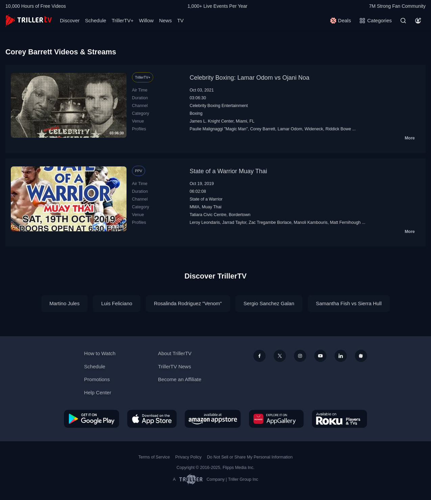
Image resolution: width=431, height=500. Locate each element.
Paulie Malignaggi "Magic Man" (218, 129)
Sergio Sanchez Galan (269, 303)
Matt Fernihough (345, 222)
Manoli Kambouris (310, 222)
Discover (70, 20)
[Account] (418, 20)
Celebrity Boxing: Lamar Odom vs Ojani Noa (249, 77)
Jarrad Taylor (234, 222)
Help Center (97, 392)
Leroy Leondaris (204, 222)
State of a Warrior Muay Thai (228, 171)
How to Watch (100, 353)
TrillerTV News (174, 366)
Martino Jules (64, 303)
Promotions (97, 379)
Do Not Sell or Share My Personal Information (250, 457)
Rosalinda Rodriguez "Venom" (188, 303)
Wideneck (313, 129)
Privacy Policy (188, 457)
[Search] (403, 20)
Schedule (95, 20)
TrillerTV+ (123, 20)
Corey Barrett (262, 129)
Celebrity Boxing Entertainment (218, 105)
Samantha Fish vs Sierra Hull (349, 303)
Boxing (195, 113)
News (165, 20)
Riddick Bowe (338, 129)
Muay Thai (211, 207)
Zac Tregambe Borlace (270, 222)
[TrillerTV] (28, 20)
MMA (194, 207)
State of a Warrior (205, 199)
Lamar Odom (289, 129)
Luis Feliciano (116, 303)
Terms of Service (154, 457)
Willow (146, 20)
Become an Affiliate (179, 379)
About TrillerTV (174, 353)
